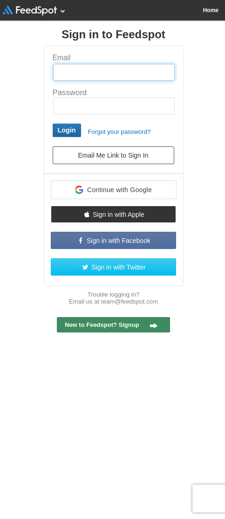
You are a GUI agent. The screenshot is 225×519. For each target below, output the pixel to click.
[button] (114, 189)
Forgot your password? (119, 131)
